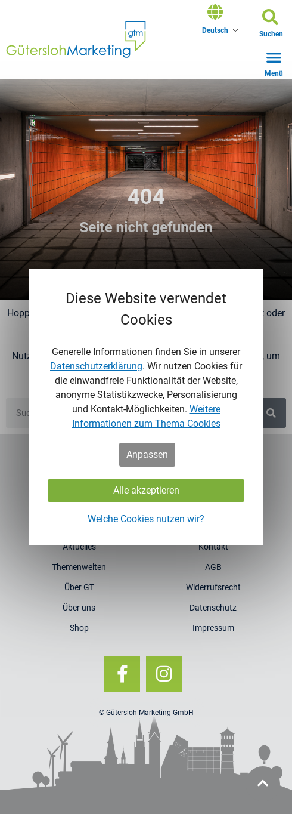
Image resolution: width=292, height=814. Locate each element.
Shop (79, 628)
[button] (271, 25)
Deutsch (215, 30)
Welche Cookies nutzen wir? (146, 519)
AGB (213, 567)
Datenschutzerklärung (96, 366)
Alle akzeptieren (146, 490)
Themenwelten (79, 567)
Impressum (213, 628)
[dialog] (146, 407)
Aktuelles (79, 546)
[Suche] (271, 413)
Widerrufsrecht (213, 587)
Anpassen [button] (147, 454)
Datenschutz (213, 607)
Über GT (79, 587)
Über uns (79, 607)
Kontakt (213, 546)
